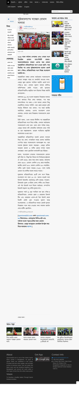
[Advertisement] (39, 269)
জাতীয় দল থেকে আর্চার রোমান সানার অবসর (11, 68)
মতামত (52, 2)
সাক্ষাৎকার (45, 2)
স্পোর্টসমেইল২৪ (28, 26)
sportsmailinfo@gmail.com (60, 357)
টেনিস (25, 2)
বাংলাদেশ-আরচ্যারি (9, 31)
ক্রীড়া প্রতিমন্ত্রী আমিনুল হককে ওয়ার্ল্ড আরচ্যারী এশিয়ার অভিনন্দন (10, 40)
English (26, 7)
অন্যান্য (37, 2)
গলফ (31, 2)
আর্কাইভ (20, 7)
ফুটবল (20, 2)
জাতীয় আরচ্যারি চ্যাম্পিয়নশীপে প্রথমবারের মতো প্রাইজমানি (11, 51)
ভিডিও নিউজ (59, 2)
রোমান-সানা (10, 62)
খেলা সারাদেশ (11, 7)
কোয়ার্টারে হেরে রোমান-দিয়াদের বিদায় (10, 75)
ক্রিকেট (13, 2)
